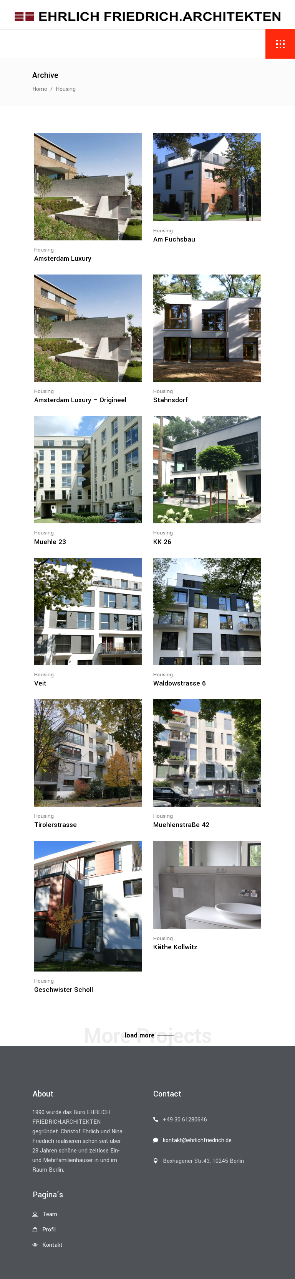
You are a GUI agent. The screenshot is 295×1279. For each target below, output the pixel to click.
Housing (44, 249)
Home (39, 89)
